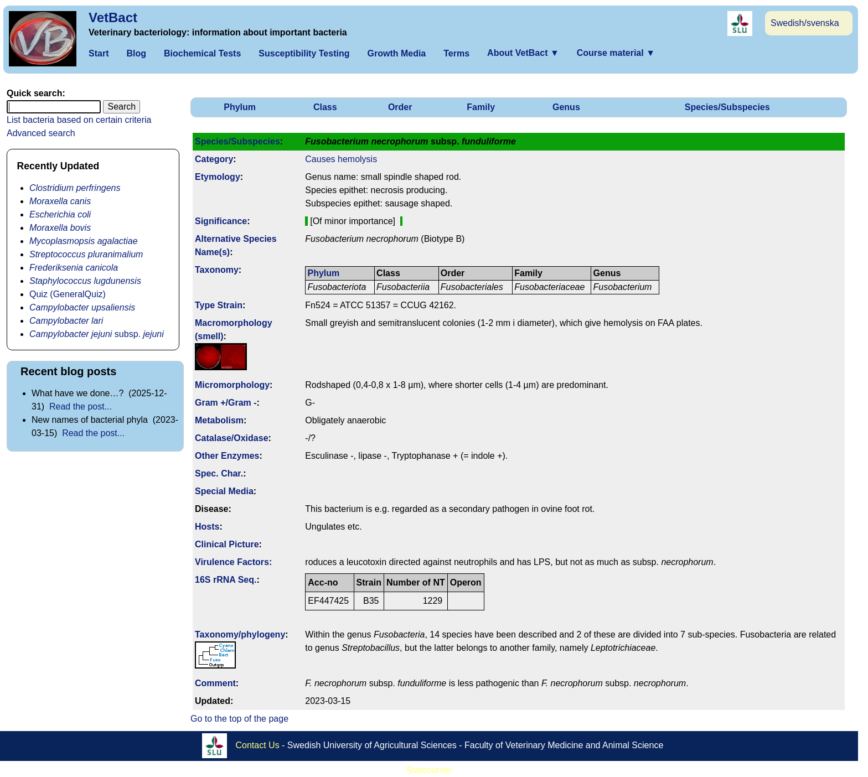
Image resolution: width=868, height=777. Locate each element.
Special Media (224, 491)
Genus (566, 107)
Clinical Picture (227, 544)
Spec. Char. (219, 473)
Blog (136, 53)
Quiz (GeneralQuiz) (67, 294)
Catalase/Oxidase (231, 438)
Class (325, 107)
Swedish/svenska (805, 23)
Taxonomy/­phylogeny (240, 634)
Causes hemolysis (341, 159)
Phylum (240, 107)
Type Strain (218, 305)
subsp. (96, 334)
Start (98, 53)
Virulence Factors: (233, 562)
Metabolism (219, 420)
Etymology (217, 177)
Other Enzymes (227, 455)
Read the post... (80, 406)
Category (214, 159)
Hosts (207, 526)
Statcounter (429, 770)
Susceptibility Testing (304, 53)
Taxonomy (217, 269)
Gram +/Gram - (226, 402)
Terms (456, 53)
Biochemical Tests (202, 53)
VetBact (113, 17)
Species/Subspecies (727, 107)
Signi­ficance (221, 221)
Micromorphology (232, 385)
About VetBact (523, 53)
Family (481, 107)
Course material (616, 53)
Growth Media (396, 53)
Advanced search (41, 133)
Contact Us (258, 745)
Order (400, 107)
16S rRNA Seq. (225, 579)
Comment (215, 683)
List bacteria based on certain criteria (79, 120)
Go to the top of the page (239, 718)
